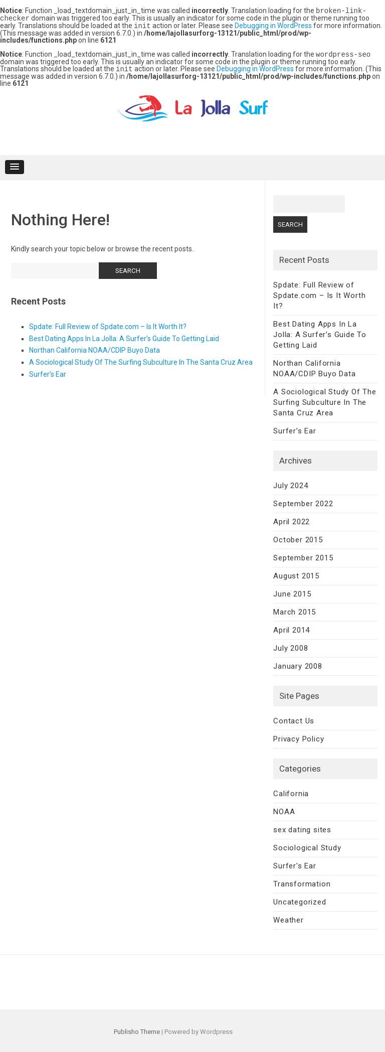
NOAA (284, 809)
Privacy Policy (298, 736)
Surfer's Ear (294, 863)
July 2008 (290, 645)
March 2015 (294, 609)
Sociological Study (307, 845)
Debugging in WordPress (273, 25)
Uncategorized (299, 899)
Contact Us (293, 718)
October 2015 (298, 537)
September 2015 (303, 555)
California (291, 791)
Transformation (301, 881)
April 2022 (291, 519)
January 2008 (297, 663)
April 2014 (291, 627)
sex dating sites (302, 827)
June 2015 (292, 591)
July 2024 (290, 483)
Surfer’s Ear (47, 372)
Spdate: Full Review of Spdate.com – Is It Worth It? (107, 324)
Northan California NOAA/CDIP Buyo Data (94, 348)
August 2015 (296, 573)
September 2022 (303, 501)
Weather (288, 917)
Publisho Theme (137, 1029)
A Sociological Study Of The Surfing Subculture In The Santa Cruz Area (141, 360)
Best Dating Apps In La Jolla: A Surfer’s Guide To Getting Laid (124, 336)
